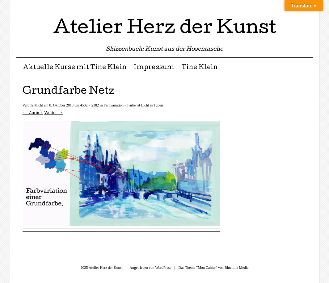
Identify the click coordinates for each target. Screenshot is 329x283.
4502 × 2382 (89, 105)
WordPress (163, 267)
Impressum (153, 68)
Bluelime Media (237, 267)
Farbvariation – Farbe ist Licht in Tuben (133, 105)
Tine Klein (199, 68)
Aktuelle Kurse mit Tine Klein (75, 68)
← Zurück (33, 112)
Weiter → (53, 112)
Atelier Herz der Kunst (164, 29)
